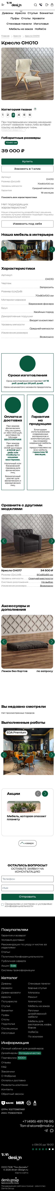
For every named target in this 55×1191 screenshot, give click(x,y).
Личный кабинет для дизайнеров (22, 1048)
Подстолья (8, 1024)
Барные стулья (37, 988)
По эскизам (35, 1036)
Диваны (7, 13)
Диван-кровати (11, 992)
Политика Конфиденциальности (22, 956)
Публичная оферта (13, 961)
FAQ (3, 1067)
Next (52, 249)
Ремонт (32, 997)
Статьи (5, 952)
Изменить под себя (27, 224)
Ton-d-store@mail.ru (37, 1125)
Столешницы (9, 1028)
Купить (27, 161)
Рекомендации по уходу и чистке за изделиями (24, 946)
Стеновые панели (19, 24)
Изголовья (41, 24)
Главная (5, 36)
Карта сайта (21, 1173)
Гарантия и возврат (13, 935)
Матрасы (34, 992)
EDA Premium (16, 733)
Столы (25, 18)
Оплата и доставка (13, 1080)
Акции (9, 965)
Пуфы (15, 18)
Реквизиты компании (14, 1085)
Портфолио (14, 1058)
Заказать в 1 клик (27, 169)
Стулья (33, 13)
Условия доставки (12, 940)
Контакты (7, 1089)
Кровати (38, 18)
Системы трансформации (18, 970)
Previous (4, 249)
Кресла (20, 13)
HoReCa (40, 29)
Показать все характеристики (19, 197)
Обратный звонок (12, 1094)
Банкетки (46, 13)
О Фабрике (8, 1076)
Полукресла (9, 1001)
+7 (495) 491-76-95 (38, 1121)
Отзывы (6, 1062)
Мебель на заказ (21, 29)
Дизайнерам (21, 1053)
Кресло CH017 (11, 570)
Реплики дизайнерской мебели (37, 1013)
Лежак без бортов (14, 671)
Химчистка (35, 1001)
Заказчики (8, 1071)
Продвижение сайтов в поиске (17, 1186)
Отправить (27, 897)
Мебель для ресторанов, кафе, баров (39, 1024)
